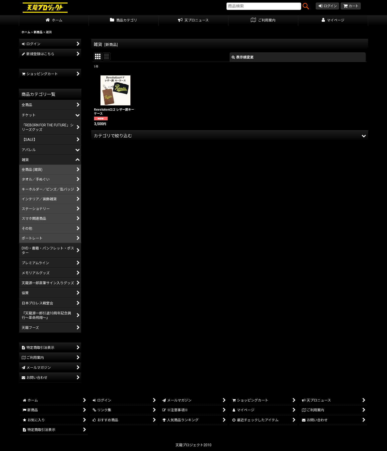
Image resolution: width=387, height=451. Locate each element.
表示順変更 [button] (243, 57)
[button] (229, 135)
